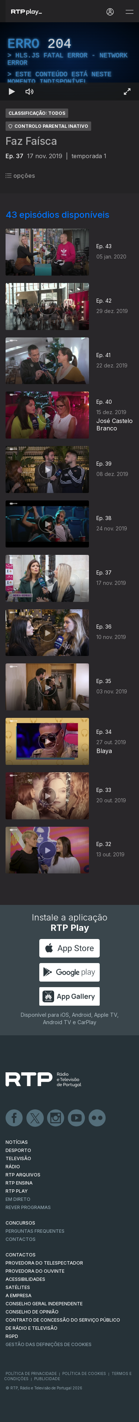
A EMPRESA (19, 1295)
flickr (97, 1118)
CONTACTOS (21, 1255)
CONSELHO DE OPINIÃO (32, 1312)
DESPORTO (18, 1150)
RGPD (12, 1336)
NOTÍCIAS (17, 1142)
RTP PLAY (17, 1191)
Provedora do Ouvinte (35, 1271)
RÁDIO (13, 1166)
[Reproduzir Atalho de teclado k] (12, 91)
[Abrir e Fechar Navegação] (129, 12)
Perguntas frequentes (35, 1231)
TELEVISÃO (18, 1158)
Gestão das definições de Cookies (49, 1344)
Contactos (21, 1239)
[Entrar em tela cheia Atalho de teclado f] (127, 91)
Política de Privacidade (31, 1373)
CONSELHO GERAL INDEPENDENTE (44, 1303)
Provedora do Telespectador (44, 1263)
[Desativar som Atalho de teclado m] (30, 91)
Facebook (14, 1118)
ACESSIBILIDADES (25, 1279)
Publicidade (47, 1378)
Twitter (35, 1118)
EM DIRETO (18, 1199)
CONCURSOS (20, 1223)
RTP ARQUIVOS (23, 1175)
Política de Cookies (84, 1373)
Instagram (56, 1118)
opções (20, 175)
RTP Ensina (19, 1183)
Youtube (77, 1118)
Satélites (18, 1287)
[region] (69, 61)
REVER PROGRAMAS (28, 1207)
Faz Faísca (31, 141)
